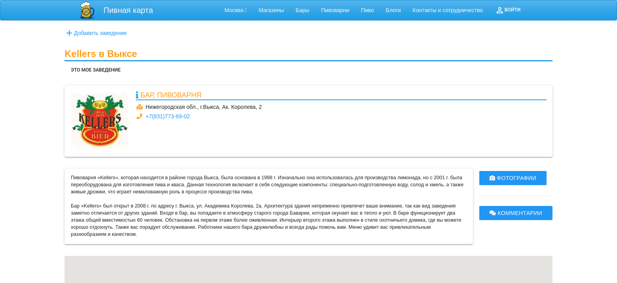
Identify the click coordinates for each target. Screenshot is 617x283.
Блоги (393, 10)
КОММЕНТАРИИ (516, 213)
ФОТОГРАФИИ (513, 178)
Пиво (367, 10)
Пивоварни (335, 10)
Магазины (271, 10)
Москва (235, 10)
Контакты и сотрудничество (448, 10)
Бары (302, 10)
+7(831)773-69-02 (168, 116)
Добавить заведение (96, 33)
